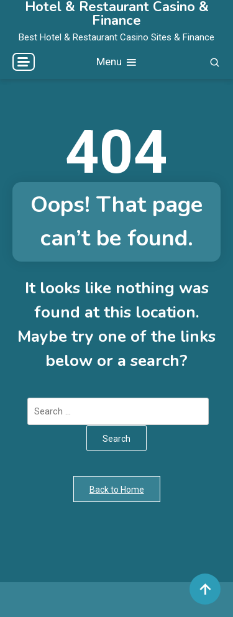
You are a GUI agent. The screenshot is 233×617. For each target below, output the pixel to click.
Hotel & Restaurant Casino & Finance (117, 13)
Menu (117, 62)
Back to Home (116, 490)
